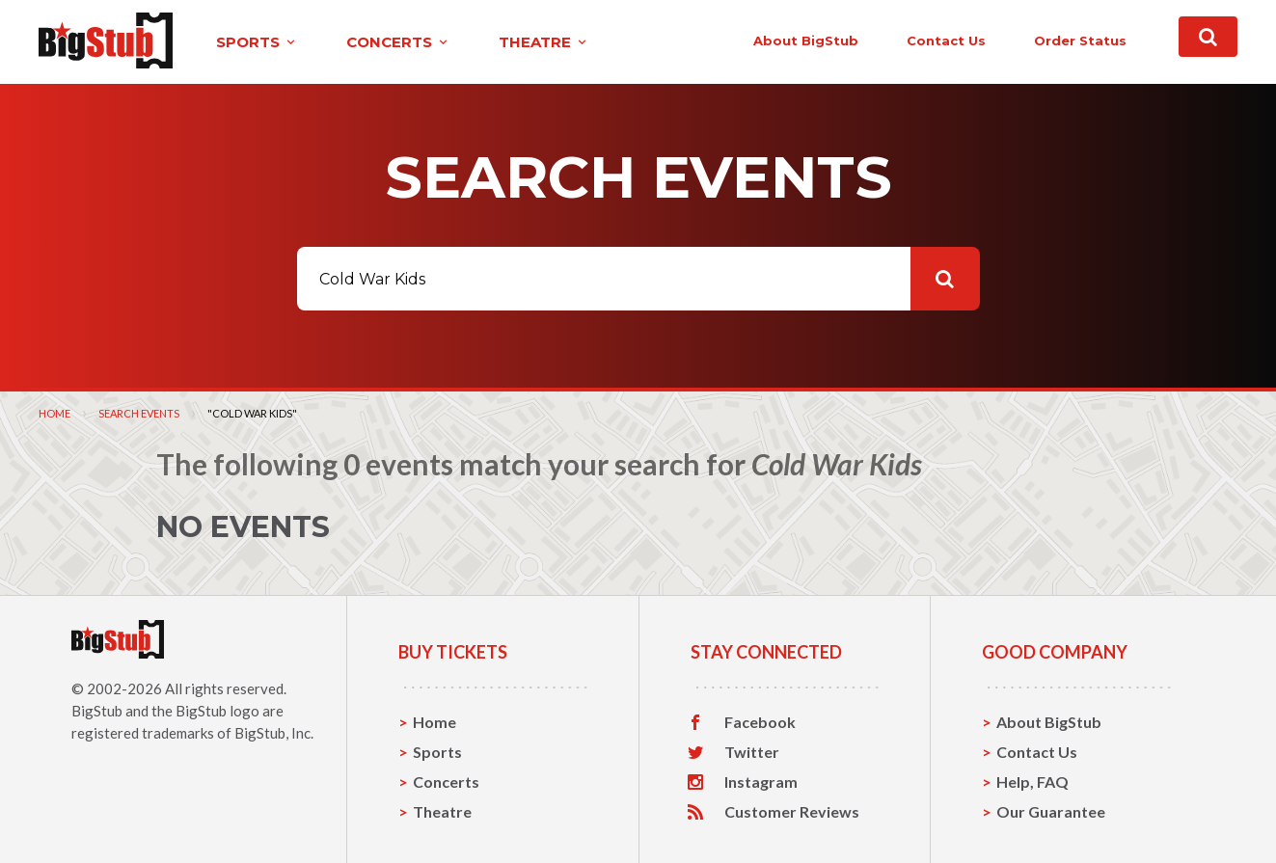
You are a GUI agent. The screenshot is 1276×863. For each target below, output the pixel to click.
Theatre (442, 811)
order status (1080, 40)
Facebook (760, 722)
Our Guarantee (1050, 811)
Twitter (751, 752)
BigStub (96, 710)
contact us (946, 40)
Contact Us (1036, 751)
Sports (437, 751)
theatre (544, 42)
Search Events (138, 413)
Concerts (446, 781)
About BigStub (805, 40)
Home (54, 413)
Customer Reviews (791, 812)
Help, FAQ (1032, 781)
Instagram (761, 782)
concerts (398, 42)
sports (257, 42)
